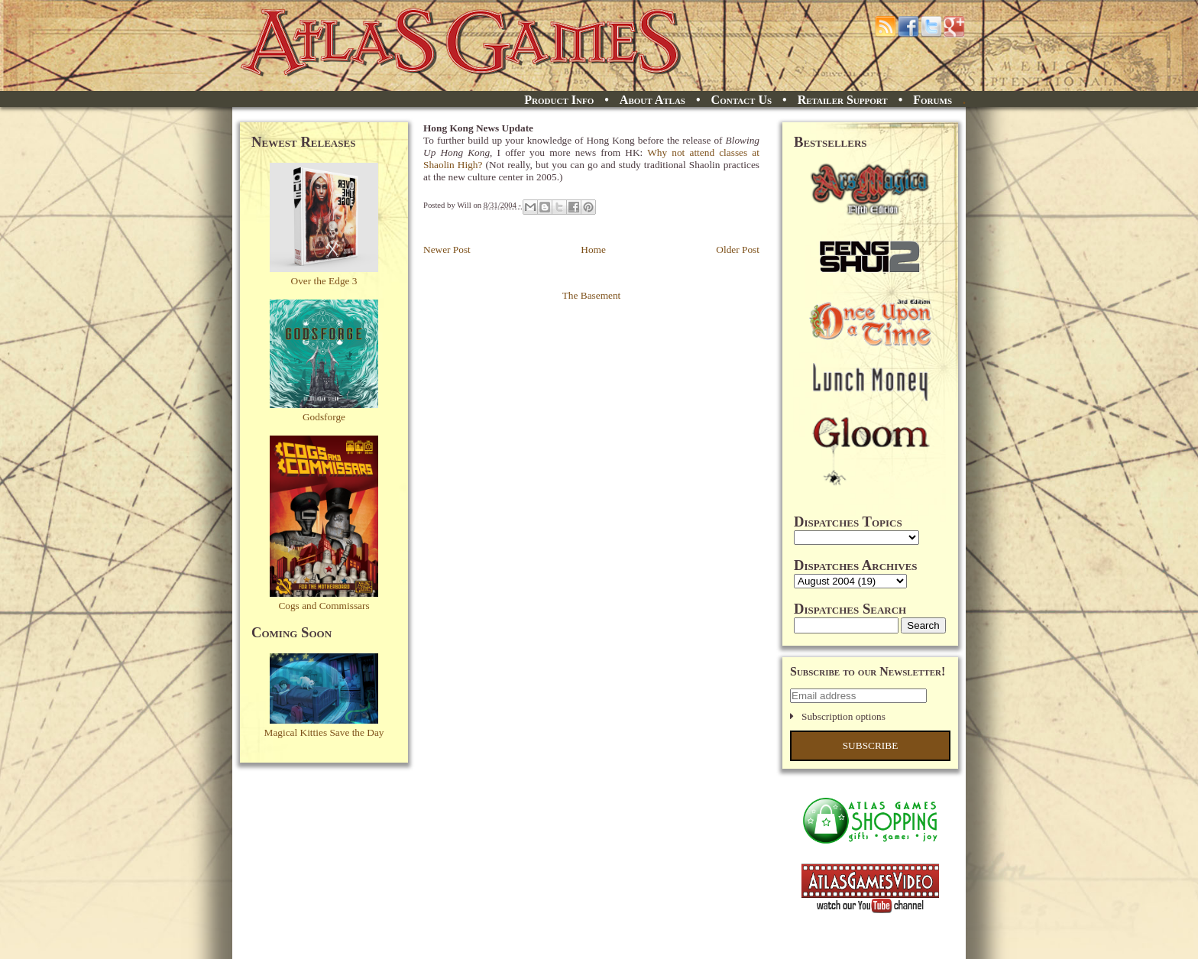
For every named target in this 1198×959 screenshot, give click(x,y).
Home (593, 249)
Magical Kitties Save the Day (324, 732)
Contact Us (741, 99)
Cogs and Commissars (323, 605)
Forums (932, 99)
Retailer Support (843, 99)
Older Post (737, 249)
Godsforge (324, 417)
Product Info (559, 99)
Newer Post (447, 249)
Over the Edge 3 (324, 281)
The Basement (591, 295)
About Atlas (652, 99)
